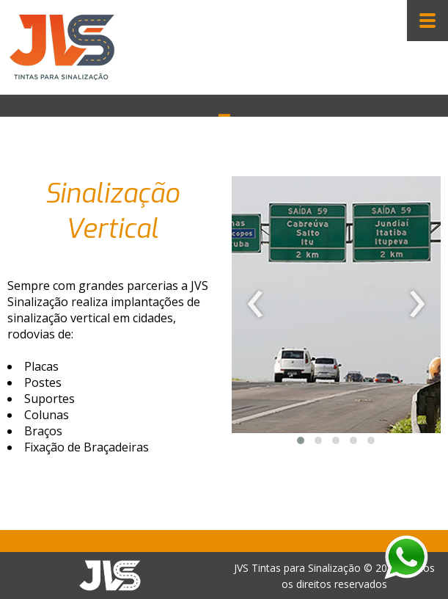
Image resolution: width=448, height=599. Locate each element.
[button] (300, 440)
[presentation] (255, 304)
